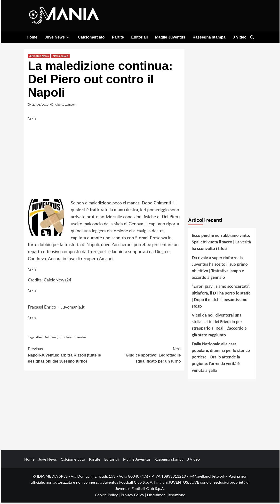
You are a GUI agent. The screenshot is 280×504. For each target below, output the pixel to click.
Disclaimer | (157, 496)
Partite (118, 37)
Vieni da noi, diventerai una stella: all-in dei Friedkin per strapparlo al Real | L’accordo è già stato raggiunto (219, 326)
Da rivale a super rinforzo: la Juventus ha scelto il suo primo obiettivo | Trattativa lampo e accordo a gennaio (220, 268)
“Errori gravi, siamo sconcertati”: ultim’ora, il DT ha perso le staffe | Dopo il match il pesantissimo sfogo (221, 297)
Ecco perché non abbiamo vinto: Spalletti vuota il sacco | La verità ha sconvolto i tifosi (221, 243)
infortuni (65, 338)
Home (32, 37)
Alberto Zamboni (65, 106)
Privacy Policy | (134, 496)
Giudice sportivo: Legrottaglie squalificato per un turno (142, 356)
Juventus (80, 338)
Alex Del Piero (46, 338)
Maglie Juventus (170, 37)
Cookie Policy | (108, 496)
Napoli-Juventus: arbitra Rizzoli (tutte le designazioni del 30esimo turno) (66, 356)
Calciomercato (91, 37)
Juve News (58, 37)
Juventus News (39, 57)
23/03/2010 (40, 106)
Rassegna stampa (208, 37)
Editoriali (139, 37)
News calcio (60, 57)
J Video (240, 37)
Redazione (176, 496)
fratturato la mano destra (114, 211)
